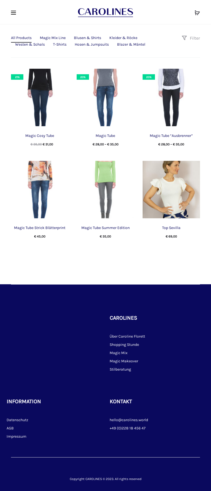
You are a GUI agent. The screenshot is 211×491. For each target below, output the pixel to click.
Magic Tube (105, 135)
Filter (191, 38)
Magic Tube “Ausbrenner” (171, 135)
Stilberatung (120, 369)
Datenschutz (17, 420)
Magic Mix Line (53, 37)
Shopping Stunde (124, 344)
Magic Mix (118, 353)
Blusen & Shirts (87, 37)
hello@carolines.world (129, 420)
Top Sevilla (171, 227)
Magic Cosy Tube (39, 135)
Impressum (16, 436)
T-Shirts (59, 44)
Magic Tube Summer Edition (105, 227)
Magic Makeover (124, 361)
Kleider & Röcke (123, 37)
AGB (10, 428)
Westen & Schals (30, 44)
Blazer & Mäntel (131, 44)
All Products (21, 37)
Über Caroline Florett (127, 336)
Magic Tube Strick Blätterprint (39, 227)
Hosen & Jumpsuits (92, 44)
